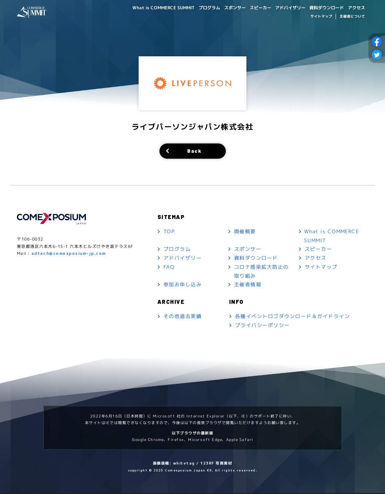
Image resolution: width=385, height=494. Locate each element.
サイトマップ (321, 16)
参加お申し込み (182, 285)
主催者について (352, 16)
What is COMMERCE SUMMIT (150, 7)
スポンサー (225, 7)
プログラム (198, 7)
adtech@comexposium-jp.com (69, 254)
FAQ (168, 267)
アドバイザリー (285, 7)
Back (194, 150)
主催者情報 (248, 285)
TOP (169, 231)
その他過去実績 (182, 317)
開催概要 (245, 231)
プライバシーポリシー (262, 326)
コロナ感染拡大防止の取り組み (261, 272)
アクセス (355, 7)
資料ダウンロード (323, 7)
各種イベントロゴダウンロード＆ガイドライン (292, 317)
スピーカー (253, 7)
